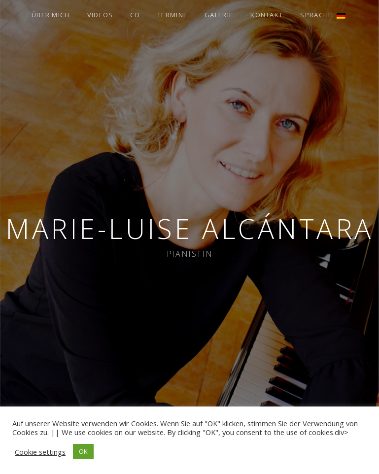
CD (135, 14)
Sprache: (322, 14)
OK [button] (83, 451)
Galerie (219, 14)
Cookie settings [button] (40, 451)
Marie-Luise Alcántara (189, 228)
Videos (100, 14)
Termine (172, 14)
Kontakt (266, 14)
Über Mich (51, 14)
